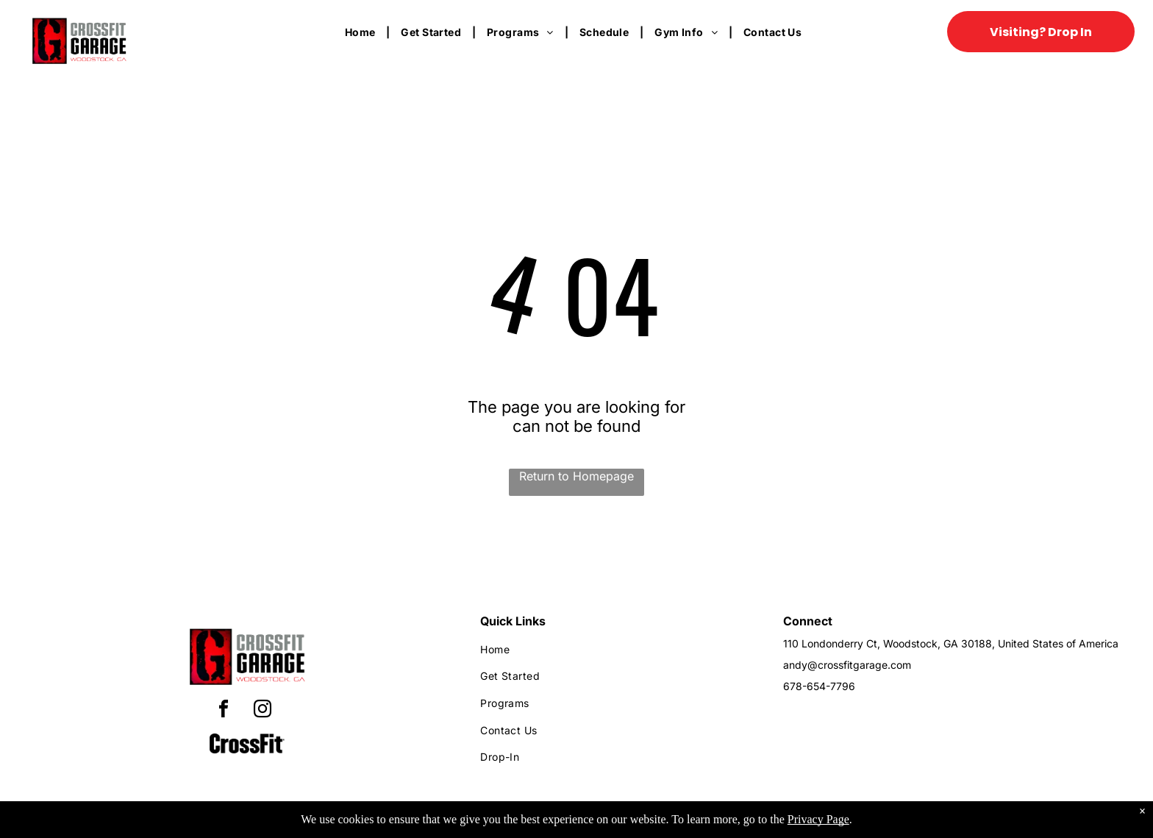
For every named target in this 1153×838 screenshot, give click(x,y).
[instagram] (262, 711)
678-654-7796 (819, 686)
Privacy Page (818, 819)
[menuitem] (362, 32)
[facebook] (223, 711)
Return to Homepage (576, 476)
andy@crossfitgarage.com (847, 664)
